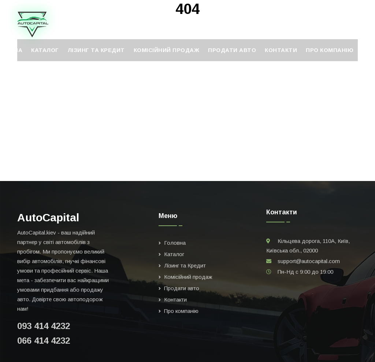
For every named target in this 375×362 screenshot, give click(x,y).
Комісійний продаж (167, 50)
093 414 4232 (43, 326)
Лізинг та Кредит (96, 50)
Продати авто (232, 50)
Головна (175, 243)
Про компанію (329, 50)
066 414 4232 (43, 341)
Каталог (45, 50)
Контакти (281, 50)
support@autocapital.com (309, 261)
